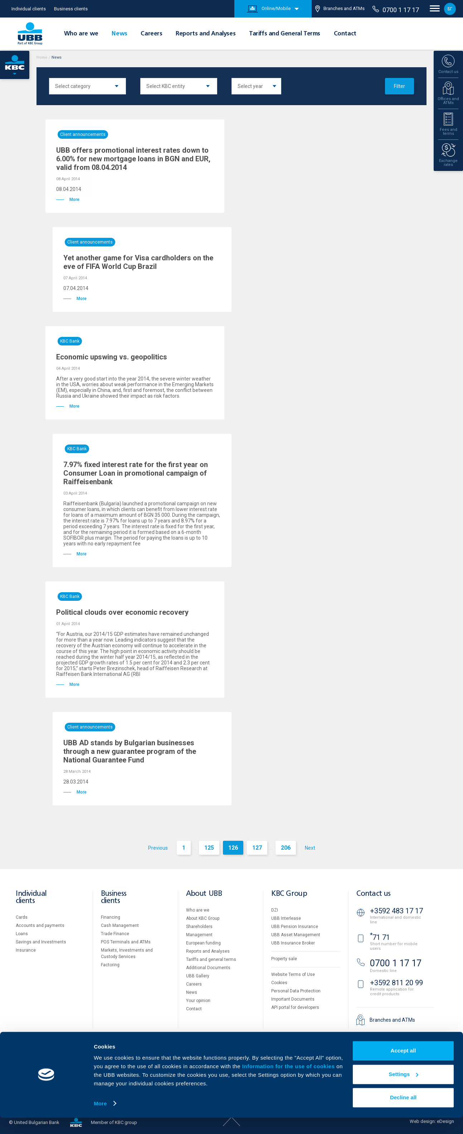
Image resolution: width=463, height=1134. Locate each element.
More (100, 1120)
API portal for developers (295, 1007)
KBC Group (289, 893)
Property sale (284, 958)
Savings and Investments (41, 941)
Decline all (403, 1114)
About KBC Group (202, 918)
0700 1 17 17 (395, 10)
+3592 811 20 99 (396, 982)
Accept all (403, 1067)
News (119, 34)
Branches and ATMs (340, 8)
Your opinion (198, 1000)
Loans (22, 933)
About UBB (204, 893)
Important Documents (293, 999)
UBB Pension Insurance (294, 926)
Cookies (279, 982)
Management (199, 934)
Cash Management (120, 925)
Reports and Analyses (205, 34)
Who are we (81, 34)
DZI (274, 910)
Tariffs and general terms (211, 959)
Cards (22, 917)
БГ (450, 8)
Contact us (373, 893)
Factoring (110, 964)
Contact (345, 34)
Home (41, 57)
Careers (151, 34)
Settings (403, 1091)
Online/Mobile (269, 9)
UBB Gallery (197, 975)
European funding (203, 943)
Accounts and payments (40, 925)
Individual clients (28, 8)
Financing (110, 917)
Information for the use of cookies (289, 1083)
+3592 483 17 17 (396, 911)
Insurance (26, 950)
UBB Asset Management (295, 934)
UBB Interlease (286, 918)
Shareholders (199, 926)
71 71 (380, 937)
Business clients (71, 8)
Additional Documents (208, 967)
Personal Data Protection (296, 990)
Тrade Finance (115, 933)
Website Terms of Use (293, 974)
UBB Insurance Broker (293, 943)
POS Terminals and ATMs (126, 941)
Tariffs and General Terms (284, 34)
